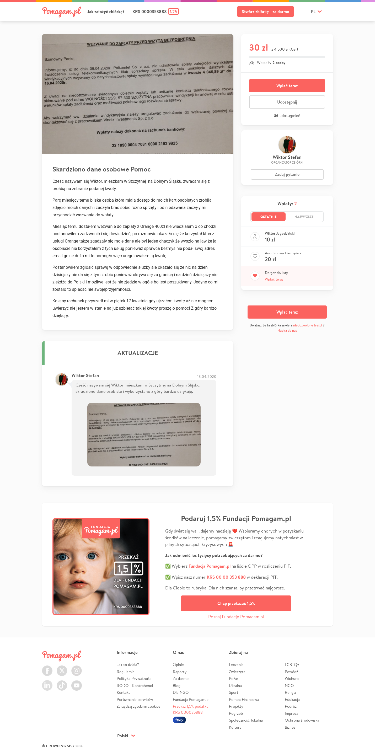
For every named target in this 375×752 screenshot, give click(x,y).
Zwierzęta (237, 671)
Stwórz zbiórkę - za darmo (265, 11)
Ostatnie (268, 216)
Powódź (291, 671)
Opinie (178, 664)
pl (313, 11)
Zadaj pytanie (287, 174)
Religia (290, 692)
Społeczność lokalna (246, 720)
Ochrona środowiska (302, 720)
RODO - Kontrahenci (135, 685)
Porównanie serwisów (135, 699)
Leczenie (236, 664)
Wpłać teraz (287, 86)
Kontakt (123, 692)
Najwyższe (304, 216)
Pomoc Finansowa (244, 699)
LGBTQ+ (292, 664)
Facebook (47, 667)
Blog (176, 685)
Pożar (233, 678)
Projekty (236, 706)
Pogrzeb (236, 713)
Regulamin (126, 671)
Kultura (235, 727)
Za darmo (181, 678)
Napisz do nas (287, 330)
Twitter (62, 667)
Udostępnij (287, 102)
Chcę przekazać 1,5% (236, 603)
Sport (233, 692)
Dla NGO (181, 692)
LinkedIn (47, 682)
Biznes (290, 727)
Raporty (180, 671)
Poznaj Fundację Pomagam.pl (236, 617)
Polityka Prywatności (134, 678)
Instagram (76, 667)
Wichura (292, 678)
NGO (289, 685)
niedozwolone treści (307, 325)
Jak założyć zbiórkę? (106, 11)
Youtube (76, 682)
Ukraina (235, 685)
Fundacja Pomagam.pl (191, 699)
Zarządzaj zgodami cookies (138, 706)
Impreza (291, 713)
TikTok (62, 682)
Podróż (291, 706)
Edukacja (292, 699)
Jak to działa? (128, 664)
